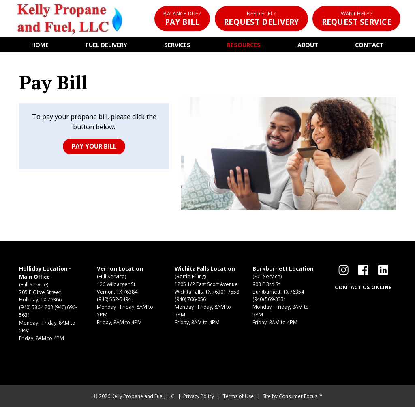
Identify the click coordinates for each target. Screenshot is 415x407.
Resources (244, 45)
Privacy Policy (198, 396)
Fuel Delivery (106, 45)
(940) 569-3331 (269, 299)
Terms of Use (238, 396)
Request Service (357, 18)
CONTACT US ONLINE (363, 287)
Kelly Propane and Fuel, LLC (142, 396)
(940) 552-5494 (114, 299)
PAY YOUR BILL (94, 146)
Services (177, 45)
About (307, 45)
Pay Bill (182, 18)
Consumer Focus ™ (300, 396)
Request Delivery (261, 18)
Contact (369, 45)
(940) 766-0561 (192, 299)
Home (40, 45)
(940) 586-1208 (36, 307)
